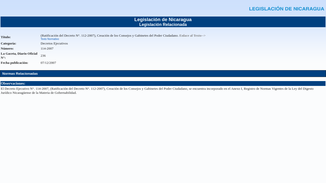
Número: (7, 48)
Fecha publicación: (14, 63)
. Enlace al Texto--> (192, 35)
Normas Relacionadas (20, 73)
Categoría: (8, 43)
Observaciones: (13, 83)
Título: (6, 37)
